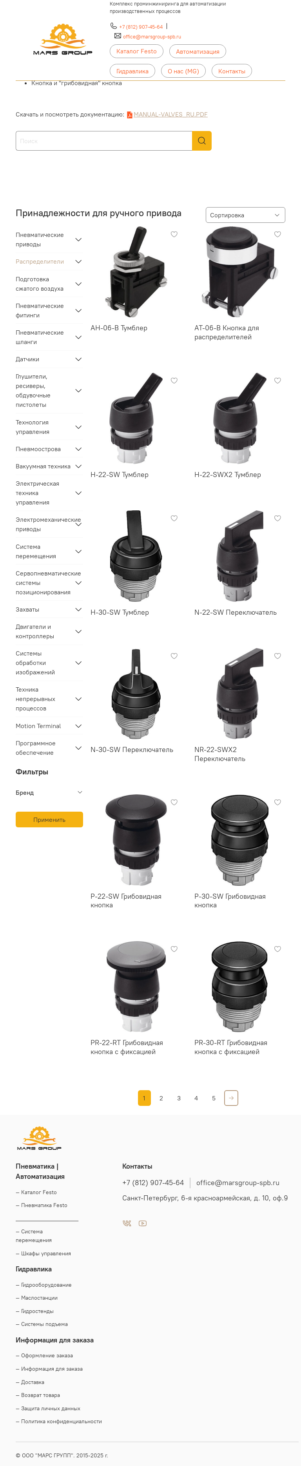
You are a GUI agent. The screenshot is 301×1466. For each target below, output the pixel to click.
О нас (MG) (183, 71)
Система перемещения (36, 551)
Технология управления (32, 426)
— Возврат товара (38, 1395)
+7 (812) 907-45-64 (141, 27)
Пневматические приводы (40, 239)
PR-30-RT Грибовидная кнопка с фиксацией (230, 1047)
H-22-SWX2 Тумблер (227, 474)
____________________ (47, 1218)
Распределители (40, 261)
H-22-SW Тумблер (120, 474)
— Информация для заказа (49, 1368)
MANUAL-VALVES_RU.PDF (171, 114)
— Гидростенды (35, 1311)
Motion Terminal (38, 726)
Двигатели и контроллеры (35, 631)
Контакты (231, 71)
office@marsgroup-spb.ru (152, 36)
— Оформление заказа (44, 1355)
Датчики (27, 359)
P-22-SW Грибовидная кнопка (126, 901)
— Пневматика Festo (41, 1205)
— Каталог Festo (36, 1192)
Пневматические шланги (40, 337)
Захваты (27, 609)
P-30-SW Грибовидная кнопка (230, 901)
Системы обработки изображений (35, 662)
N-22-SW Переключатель (235, 612)
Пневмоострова (38, 449)
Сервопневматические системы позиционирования (43, 582)
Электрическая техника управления (37, 492)
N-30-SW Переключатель (132, 749)
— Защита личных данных (48, 1408)
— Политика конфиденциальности (59, 1421)
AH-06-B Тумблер (119, 327)
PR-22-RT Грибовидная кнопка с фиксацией (127, 1047)
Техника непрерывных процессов (35, 698)
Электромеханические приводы (43, 524)
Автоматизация (197, 51)
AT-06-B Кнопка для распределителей (226, 332)
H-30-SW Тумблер (120, 612)
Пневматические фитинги (40, 310)
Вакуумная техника (43, 466)
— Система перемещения (34, 1236)
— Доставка (30, 1382)
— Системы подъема (42, 1324)
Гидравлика (132, 71)
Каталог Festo (136, 51)
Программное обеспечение (36, 747)
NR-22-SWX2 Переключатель (219, 754)
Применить (49, 819)
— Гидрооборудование (44, 1284)
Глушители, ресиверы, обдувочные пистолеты (33, 390)
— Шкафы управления (43, 1253)
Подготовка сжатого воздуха (39, 283)
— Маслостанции (37, 1297)
